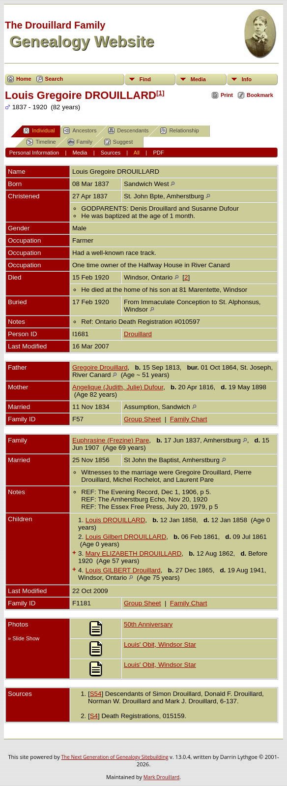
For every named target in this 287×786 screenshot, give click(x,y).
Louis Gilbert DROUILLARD (126, 536)
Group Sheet (142, 419)
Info (247, 79)
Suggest (118, 142)
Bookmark (260, 95)
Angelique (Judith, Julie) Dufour (117, 387)
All (137, 153)
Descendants (128, 130)
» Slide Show (23, 638)
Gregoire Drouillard (100, 367)
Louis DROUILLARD (115, 520)
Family (80, 142)
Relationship (179, 130)
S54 (96, 693)
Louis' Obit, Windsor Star (160, 644)
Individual (39, 130)
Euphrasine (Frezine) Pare (110, 440)
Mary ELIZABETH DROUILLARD (134, 553)
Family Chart (188, 419)
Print (227, 95)
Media (198, 79)
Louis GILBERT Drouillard (123, 570)
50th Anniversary (148, 624)
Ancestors (79, 130)
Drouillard (138, 334)
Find (145, 79)
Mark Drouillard (161, 777)
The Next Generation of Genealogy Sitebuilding (115, 757)
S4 (94, 716)
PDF (158, 153)
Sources (110, 153)
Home (23, 79)
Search (54, 79)
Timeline (41, 142)
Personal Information (34, 153)
